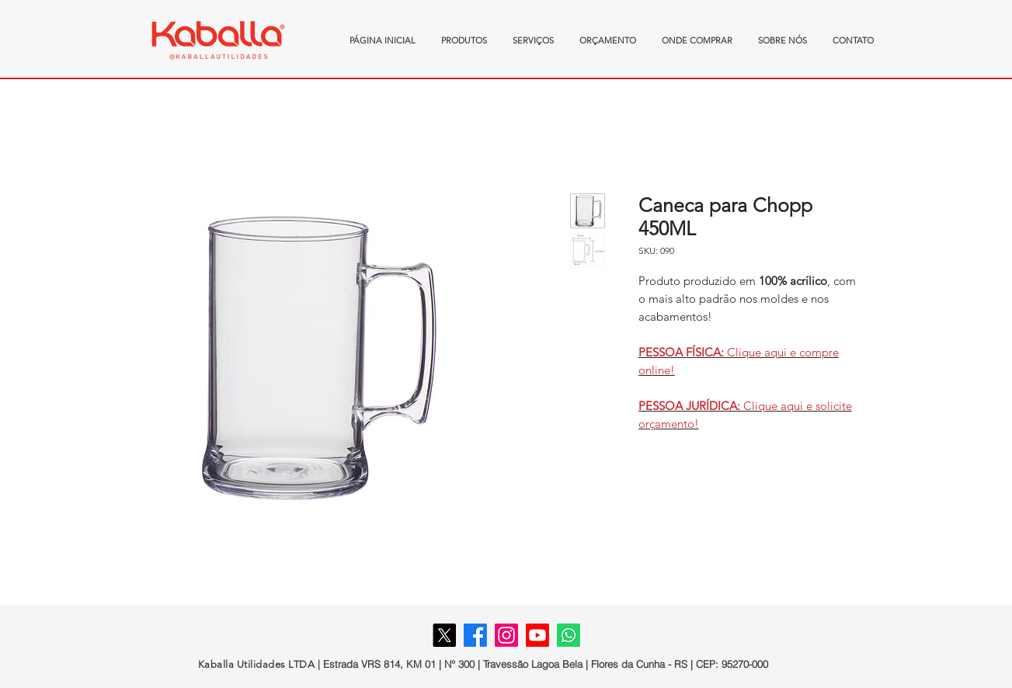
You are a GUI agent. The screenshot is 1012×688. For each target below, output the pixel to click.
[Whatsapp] (568, 635)
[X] (444, 635)
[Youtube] (537, 635)
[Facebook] (475, 635)
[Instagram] (506, 635)
